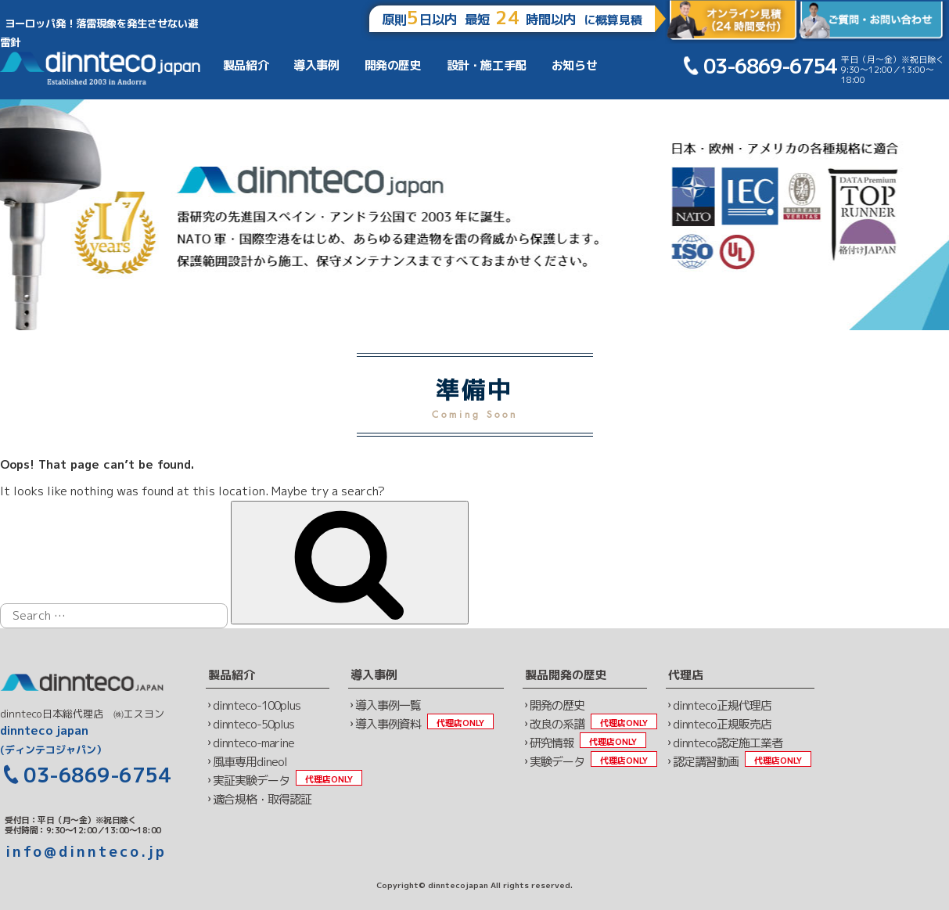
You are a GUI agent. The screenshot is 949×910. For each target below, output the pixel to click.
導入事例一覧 (388, 705)
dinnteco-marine (253, 743)
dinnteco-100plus (256, 705)
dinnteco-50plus (253, 724)
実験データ (557, 762)
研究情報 (551, 743)
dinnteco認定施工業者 (727, 743)
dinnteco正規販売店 (722, 724)
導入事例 (316, 65)
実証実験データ (251, 780)
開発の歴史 (393, 65)
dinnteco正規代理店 (722, 705)
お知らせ (574, 65)
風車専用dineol (250, 762)
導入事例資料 (388, 724)
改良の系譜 (557, 724)
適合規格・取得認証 (262, 799)
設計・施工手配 (487, 65)
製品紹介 (245, 65)
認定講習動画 (706, 762)
